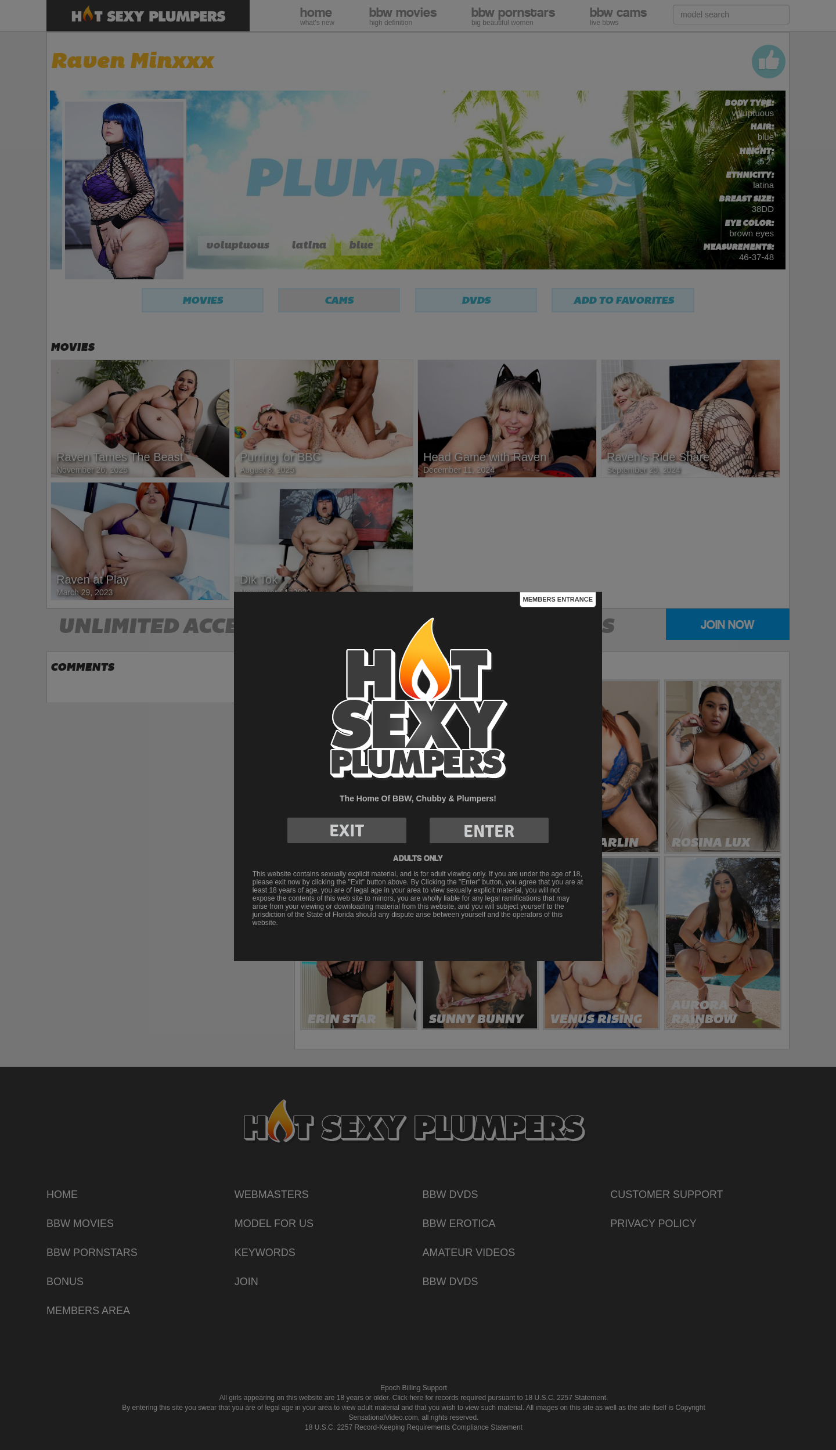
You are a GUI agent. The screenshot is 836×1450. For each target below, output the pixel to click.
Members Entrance (558, 599)
